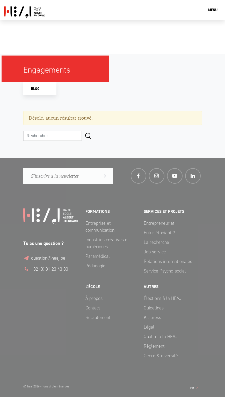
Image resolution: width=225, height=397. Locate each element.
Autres (151, 286)
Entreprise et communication (99, 226)
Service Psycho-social (165, 271)
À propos (94, 298)
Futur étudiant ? (159, 233)
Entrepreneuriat (159, 223)
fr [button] (192, 388)
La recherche (156, 242)
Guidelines (154, 308)
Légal (149, 327)
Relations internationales (168, 261)
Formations (97, 211)
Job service (155, 252)
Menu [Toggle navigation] (212, 9)
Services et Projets (164, 211)
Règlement (154, 346)
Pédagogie (95, 266)
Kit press (152, 317)
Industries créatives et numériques (107, 243)
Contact (92, 308)
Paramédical (97, 256)
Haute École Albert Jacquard (49, 12)
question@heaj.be (44, 258)
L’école (92, 286)
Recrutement (98, 317)
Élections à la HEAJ (163, 298)
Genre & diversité (161, 356)
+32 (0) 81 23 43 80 (45, 269)
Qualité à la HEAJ (161, 336)
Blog (35, 88)
